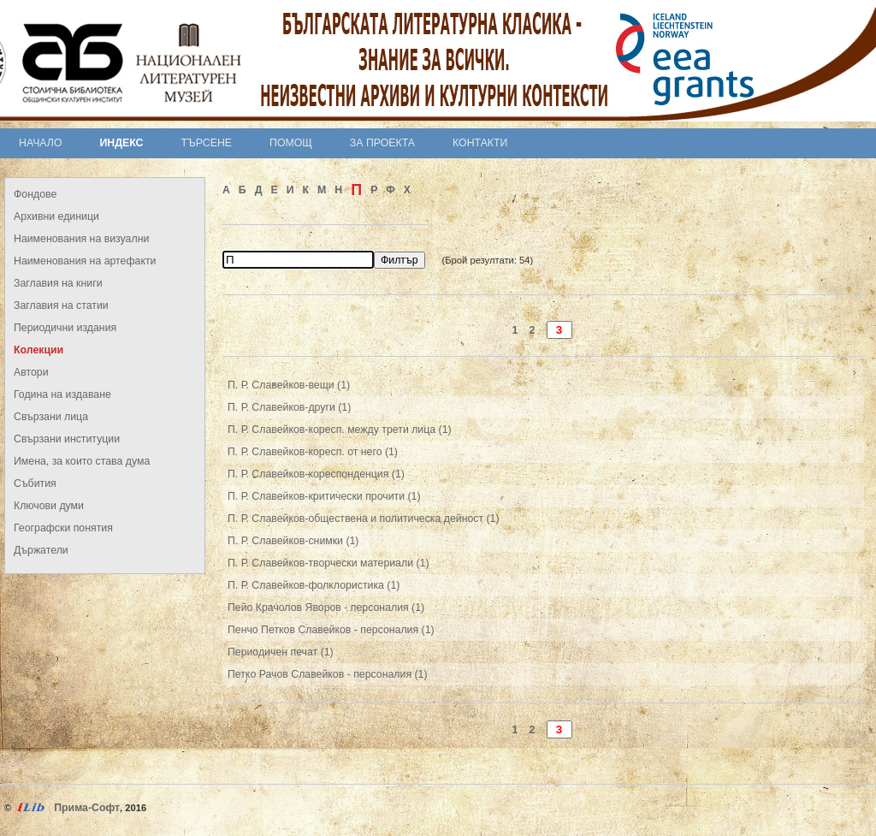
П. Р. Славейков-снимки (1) (293, 541)
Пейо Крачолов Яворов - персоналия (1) (326, 608)
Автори (31, 372)
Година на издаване (62, 394)
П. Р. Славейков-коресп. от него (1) (313, 452)
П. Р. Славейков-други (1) (289, 407)
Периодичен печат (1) (281, 652)
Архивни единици (56, 216)
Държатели (41, 550)
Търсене (206, 143)
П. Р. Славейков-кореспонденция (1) (316, 474)
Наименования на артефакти (85, 261)
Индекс (122, 143)
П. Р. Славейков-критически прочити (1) (324, 496)
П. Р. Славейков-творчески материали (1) (328, 563)
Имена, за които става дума (82, 461)
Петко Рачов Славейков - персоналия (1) (328, 674)
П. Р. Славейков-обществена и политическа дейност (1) (364, 519)
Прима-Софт (87, 808)
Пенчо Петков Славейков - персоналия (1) (331, 630)
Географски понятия (63, 528)
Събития (35, 483)
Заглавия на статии (61, 305)
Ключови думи (49, 506)
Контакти (480, 143)
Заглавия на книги (58, 283)
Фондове (35, 194)
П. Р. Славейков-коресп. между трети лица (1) (340, 430)
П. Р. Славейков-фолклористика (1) (314, 585)
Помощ (290, 143)
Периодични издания (65, 328)
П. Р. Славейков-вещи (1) (289, 385)
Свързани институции (67, 439)
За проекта (382, 143)
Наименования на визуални (81, 239)
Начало (40, 143)
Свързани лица (51, 417)
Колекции (38, 350)
